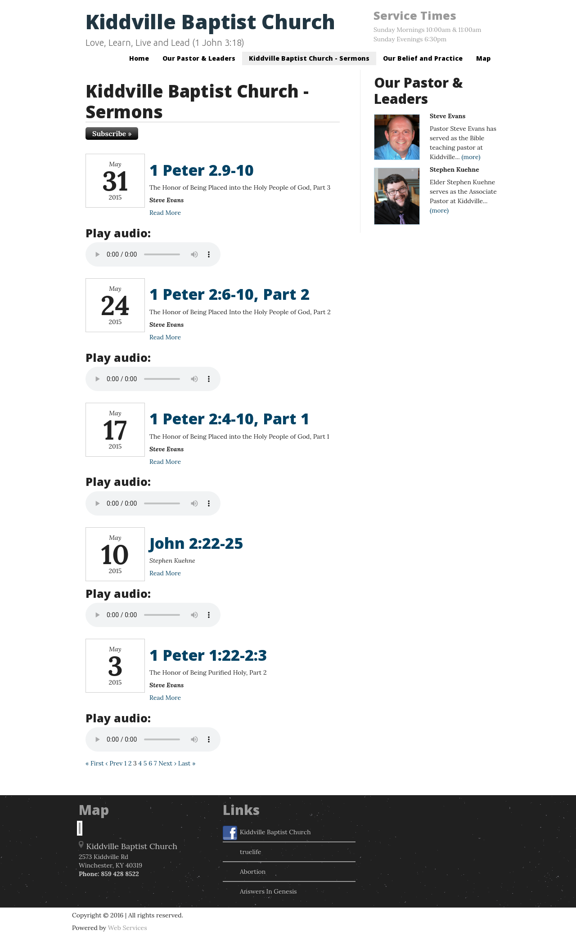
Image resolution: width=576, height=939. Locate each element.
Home (139, 58)
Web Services (127, 928)
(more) (470, 157)
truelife (242, 853)
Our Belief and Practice (423, 58)
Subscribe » (111, 133)
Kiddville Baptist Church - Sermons (309, 58)
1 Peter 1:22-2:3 (208, 655)
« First (95, 763)
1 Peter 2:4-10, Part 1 (229, 418)
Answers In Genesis (260, 892)
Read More (165, 213)
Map (483, 58)
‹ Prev (113, 763)
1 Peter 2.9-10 (201, 170)
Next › (167, 763)
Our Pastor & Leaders (198, 58)
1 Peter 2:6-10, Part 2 (229, 294)
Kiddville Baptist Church (210, 21)
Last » (187, 763)
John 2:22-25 (196, 543)
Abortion (244, 872)
